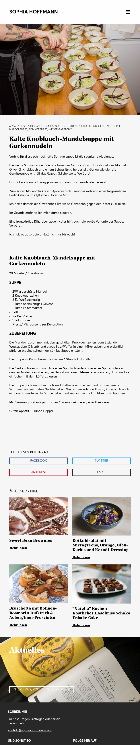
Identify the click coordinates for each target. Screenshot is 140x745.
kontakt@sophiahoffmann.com (30, 730)
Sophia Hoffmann (33, 12)
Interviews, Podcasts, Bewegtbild (41, 689)
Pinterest (38, 472)
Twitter (101, 460)
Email (101, 472)
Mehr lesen (18, 548)
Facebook (38, 460)
